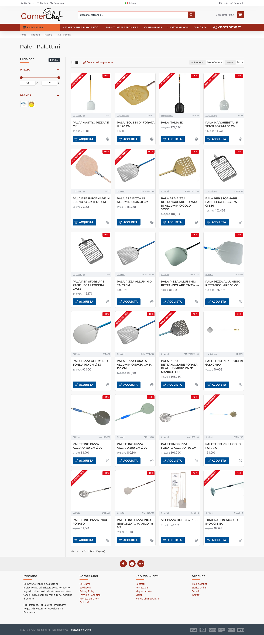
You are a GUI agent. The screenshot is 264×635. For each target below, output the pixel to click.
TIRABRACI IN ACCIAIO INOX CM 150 (221, 521)
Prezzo (25, 69)
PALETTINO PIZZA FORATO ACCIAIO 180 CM (178, 445)
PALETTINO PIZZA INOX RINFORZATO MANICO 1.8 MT (135, 523)
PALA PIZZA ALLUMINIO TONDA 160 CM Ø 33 (90, 362)
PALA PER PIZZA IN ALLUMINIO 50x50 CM (132, 200)
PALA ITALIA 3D (172, 122)
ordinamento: (192, 62)
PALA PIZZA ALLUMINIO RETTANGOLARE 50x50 (222, 283)
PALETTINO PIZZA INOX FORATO (90, 521)
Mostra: (231, 62)
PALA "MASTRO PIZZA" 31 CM (91, 124)
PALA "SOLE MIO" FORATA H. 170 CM (136, 124)
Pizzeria (48, 34)
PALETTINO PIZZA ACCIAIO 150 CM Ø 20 (87, 445)
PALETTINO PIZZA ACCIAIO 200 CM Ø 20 (132, 445)
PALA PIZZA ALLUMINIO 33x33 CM (134, 283)
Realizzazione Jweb (80, 629)
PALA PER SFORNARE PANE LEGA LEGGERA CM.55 (88, 285)
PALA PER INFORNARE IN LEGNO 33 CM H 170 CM (91, 200)
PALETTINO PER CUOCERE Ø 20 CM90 (224, 362)
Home (23, 34)
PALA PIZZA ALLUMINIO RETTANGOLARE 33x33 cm (180, 283)
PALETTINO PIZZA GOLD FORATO (223, 445)
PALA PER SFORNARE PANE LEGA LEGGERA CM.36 (221, 202)
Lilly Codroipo (79, 115)
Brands (25, 95)
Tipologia (35, 34)
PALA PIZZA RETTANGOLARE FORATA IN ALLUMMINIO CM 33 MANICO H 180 (179, 366)
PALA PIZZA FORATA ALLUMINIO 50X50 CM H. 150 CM (134, 364)
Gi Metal (121, 191)
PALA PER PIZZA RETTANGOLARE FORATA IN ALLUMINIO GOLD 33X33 (179, 204)
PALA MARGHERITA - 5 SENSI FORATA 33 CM (221, 124)
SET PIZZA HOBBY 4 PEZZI (180, 520)
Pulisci (55, 60)
